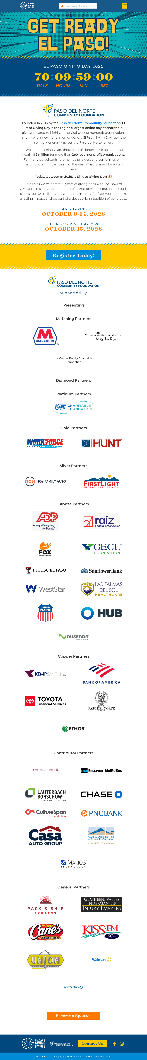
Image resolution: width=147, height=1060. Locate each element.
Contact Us (92, 1043)
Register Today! (73, 255)
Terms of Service (75, 1056)
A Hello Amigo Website (98, 1056)
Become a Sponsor (74, 1015)
